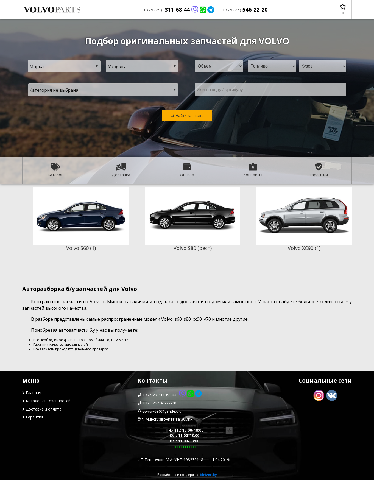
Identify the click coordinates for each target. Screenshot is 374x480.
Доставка (121, 170)
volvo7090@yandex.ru (160, 411)
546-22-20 (244, 9)
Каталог (55, 170)
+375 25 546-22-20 (157, 403)
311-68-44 (178, 9)
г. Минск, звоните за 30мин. (165, 419)
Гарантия (318, 170)
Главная (31, 392)
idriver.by (208, 474)
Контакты (252, 170)
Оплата (187, 170)
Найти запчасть (187, 115)
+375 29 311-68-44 (170, 394)
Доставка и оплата (42, 409)
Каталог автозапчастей (46, 400)
